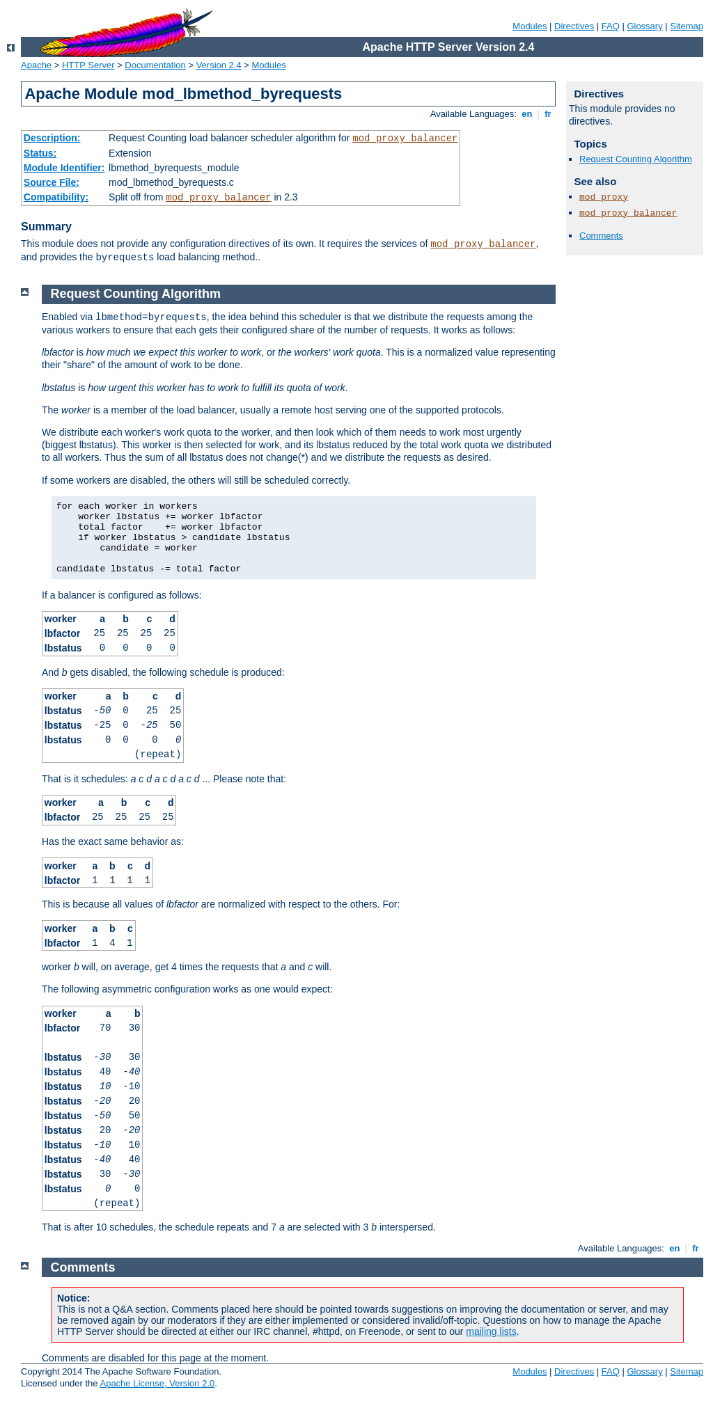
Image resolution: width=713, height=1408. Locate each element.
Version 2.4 (219, 65)
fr (548, 114)
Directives (574, 26)
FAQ (611, 26)
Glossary (644, 26)
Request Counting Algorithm (635, 159)
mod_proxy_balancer (404, 138)
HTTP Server (88, 65)
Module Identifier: (64, 167)
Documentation (155, 65)
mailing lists (491, 1331)
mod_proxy (603, 197)
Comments (601, 235)
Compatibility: (56, 197)
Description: (52, 137)
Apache (36, 65)
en (527, 114)
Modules (529, 26)
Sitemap (686, 26)
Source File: (51, 182)
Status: (40, 153)
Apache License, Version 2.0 (157, 1383)
